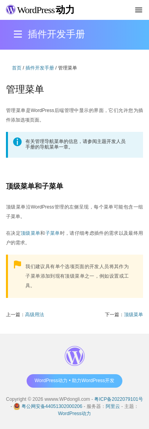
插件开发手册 (39, 68)
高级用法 (34, 314)
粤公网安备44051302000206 (51, 406)
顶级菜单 (30, 233)
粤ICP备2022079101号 (118, 399)
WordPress (40, 10)
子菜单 (52, 233)
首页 (16, 68)
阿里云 (113, 406)
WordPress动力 (74, 413)
